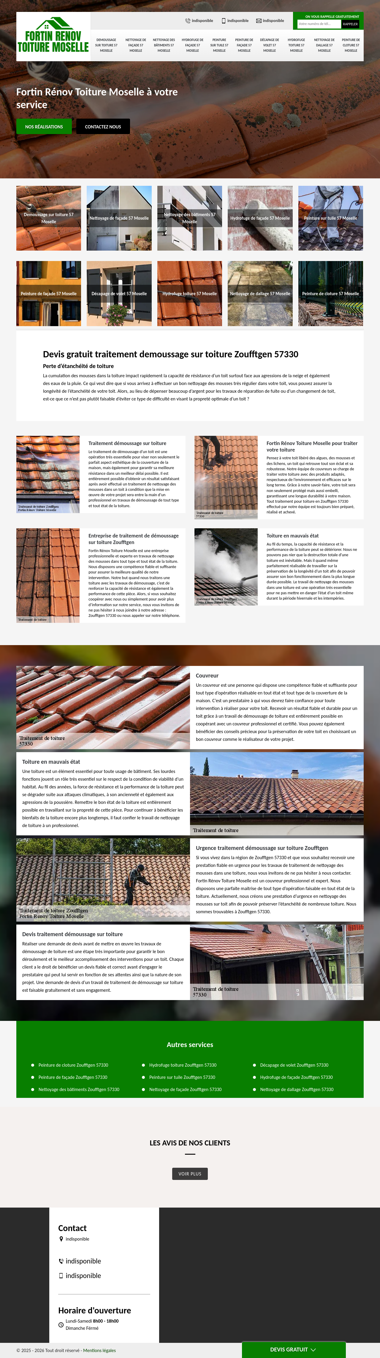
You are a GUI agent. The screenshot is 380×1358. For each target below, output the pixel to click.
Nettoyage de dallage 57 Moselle (324, 45)
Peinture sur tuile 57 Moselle (219, 45)
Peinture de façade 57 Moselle (244, 45)
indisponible (199, 21)
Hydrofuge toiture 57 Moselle (296, 45)
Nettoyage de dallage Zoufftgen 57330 (297, 1089)
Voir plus (189, 1174)
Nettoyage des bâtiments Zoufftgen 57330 (79, 1089)
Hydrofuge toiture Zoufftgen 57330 (182, 1065)
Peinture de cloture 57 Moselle (351, 45)
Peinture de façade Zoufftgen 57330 (73, 1077)
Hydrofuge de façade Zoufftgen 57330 (296, 1077)
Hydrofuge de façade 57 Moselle (193, 45)
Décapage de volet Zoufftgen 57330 (294, 1065)
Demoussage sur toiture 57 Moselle (106, 45)
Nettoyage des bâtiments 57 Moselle (164, 45)
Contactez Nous (103, 127)
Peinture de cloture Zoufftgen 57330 (73, 1065)
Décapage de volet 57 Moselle (269, 45)
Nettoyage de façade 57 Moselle (136, 45)
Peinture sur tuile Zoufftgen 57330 (182, 1077)
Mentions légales (99, 1350)
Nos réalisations (44, 127)
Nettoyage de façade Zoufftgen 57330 (185, 1089)
